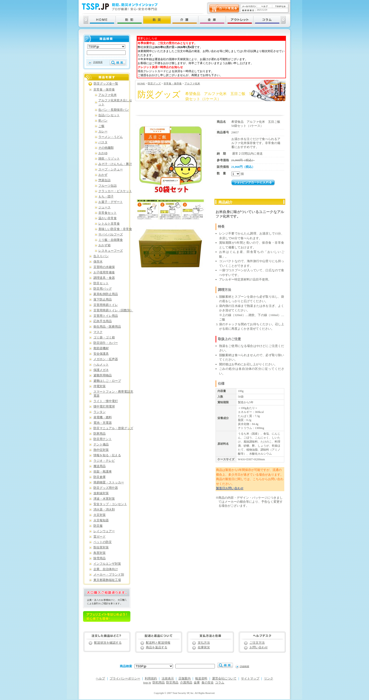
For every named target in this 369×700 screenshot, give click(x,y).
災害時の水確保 (104, 267)
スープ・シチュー (110, 169)
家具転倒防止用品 (105, 294)
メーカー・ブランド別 (108, 574)
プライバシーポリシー (125, 678)
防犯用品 (158, 682)
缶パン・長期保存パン (113, 109)
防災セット (101, 283)
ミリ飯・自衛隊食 (110, 240)
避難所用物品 (102, 375)
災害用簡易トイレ (105, 305)
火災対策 (99, 515)
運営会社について (224, 678)
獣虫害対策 (101, 547)
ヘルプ (100, 678)
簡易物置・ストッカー (108, 482)
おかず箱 (104, 245)
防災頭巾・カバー (105, 343)
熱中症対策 (101, 450)
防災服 (98, 525)
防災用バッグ (102, 288)
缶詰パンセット (109, 115)
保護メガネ (101, 370)
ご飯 (101, 126)
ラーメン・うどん (110, 137)
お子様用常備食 (104, 272)
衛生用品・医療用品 (107, 326)
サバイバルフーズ (110, 234)
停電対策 (99, 386)
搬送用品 (99, 466)
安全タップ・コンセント (110, 504)
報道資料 (201, 678)
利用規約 (151, 678)
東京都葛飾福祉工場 (107, 580)
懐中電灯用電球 (104, 406)
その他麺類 (106, 147)
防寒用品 (99, 433)
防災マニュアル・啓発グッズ (113, 428)
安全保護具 (101, 353)
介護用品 (186, 682)
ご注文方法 (257, 642)
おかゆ (103, 153)
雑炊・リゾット (109, 158)
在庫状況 (204, 647)
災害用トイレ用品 (105, 315)
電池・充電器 (102, 422)
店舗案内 (184, 678)
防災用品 (172, 682)
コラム (219, 682)
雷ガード (99, 536)
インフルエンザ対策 (107, 563)
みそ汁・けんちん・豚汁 (115, 164)
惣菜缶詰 (104, 180)
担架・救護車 (102, 471)
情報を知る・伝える (107, 455)
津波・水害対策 (104, 498)
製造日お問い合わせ (230, 488)
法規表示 (168, 678)
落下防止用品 (102, 299)
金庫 (197, 682)
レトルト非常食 (109, 223)
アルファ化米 (192, 83)
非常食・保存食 (173, 83)
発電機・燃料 (102, 417)
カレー (103, 131)
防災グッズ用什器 (105, 488)
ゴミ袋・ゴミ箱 (104, 337)
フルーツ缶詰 (107, 185)
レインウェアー (104, 531)
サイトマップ (250, 678)
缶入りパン (101, 256)
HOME (141, 83)
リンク (268, 678)
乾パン (103, 120)
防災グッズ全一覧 (106, 83)
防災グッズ (154, 83)
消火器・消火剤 (104, 509)
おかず (103, 175)
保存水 (98, 261)
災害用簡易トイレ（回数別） (113, 310)
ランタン (99, 412)
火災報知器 (101, 520)
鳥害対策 (99, 553)
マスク (98, 332)
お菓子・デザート (110, 202)
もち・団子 (106, 196)
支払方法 (204, 642)
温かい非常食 (107, 218)
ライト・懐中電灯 (105, 401)
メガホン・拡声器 (105, 359)
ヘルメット (101, 364)
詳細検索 (98, 62)
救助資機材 (101, 348)
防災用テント (102, 439)
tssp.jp (147, 682)
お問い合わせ (258, 647)
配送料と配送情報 (158, 642)
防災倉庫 (99, 477)
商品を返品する (156, 647)
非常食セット (107, 212)
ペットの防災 (102, 542)
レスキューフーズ (110, 250)
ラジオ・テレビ (104, 460)
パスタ (103, 142)
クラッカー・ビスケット (115, 191)
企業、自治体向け (105, 569)
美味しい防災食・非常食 (115, 229)
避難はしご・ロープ (107, 381)
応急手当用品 (102, 321)
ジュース (104, 207)
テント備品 (101, 444)
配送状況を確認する (108, 642)
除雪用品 (99, 558)
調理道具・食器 (104, 278)
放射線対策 (101, 493)
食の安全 (207, 682)
